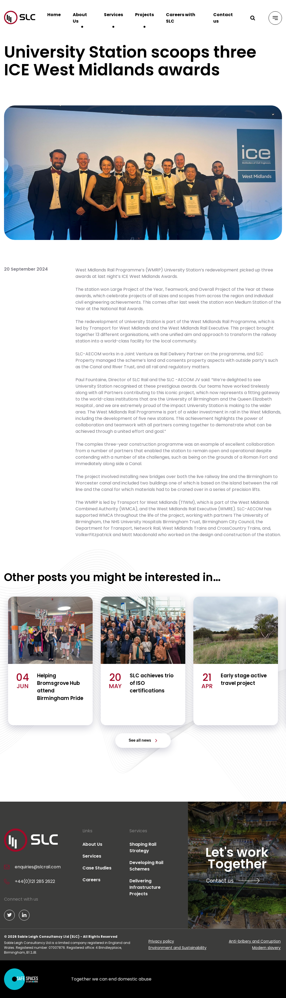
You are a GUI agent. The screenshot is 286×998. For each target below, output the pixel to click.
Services (113, 15)
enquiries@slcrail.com (38, 867)
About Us (80, 18)
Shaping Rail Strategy (142, 847)
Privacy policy (161, 941)
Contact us (223, 18)
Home (54, 15)
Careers (91, 880)
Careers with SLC (180, 18)
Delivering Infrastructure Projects (145, 887)
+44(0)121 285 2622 (35, 881)
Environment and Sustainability (178, 947)
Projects (144, 15)
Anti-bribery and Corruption (255, 941)
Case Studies (96, 868)
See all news (140, 740)
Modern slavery (266, 947)
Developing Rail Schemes (146, 865)
